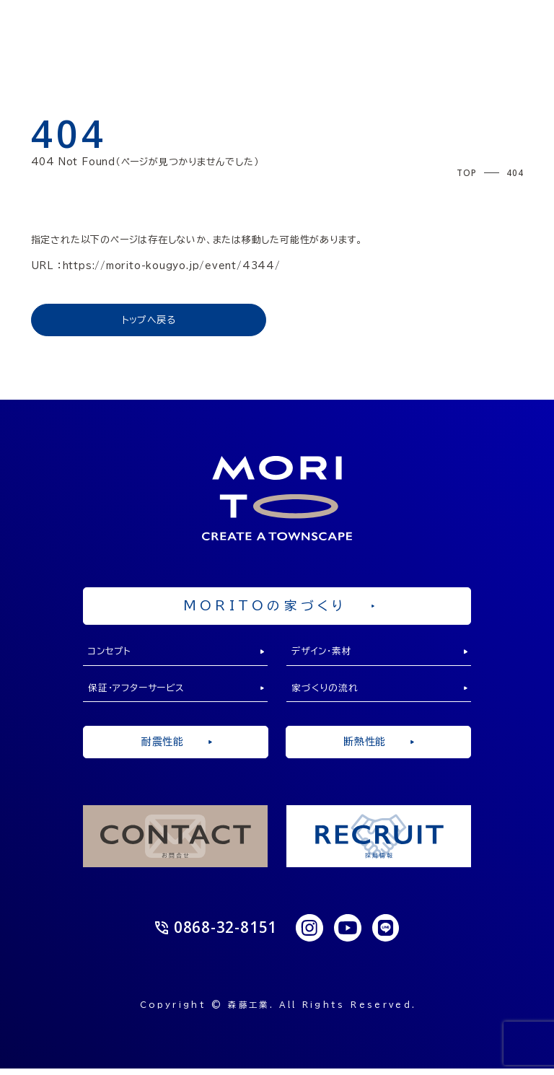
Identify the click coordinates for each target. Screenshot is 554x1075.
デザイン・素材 (323, 654)
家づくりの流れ (325, 692)
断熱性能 (378, 747)
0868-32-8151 (216, 934)
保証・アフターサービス (138, 692)
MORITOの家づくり (279, 606)
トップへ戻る (148, 320)
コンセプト (111, 654)
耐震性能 (175, 747)
